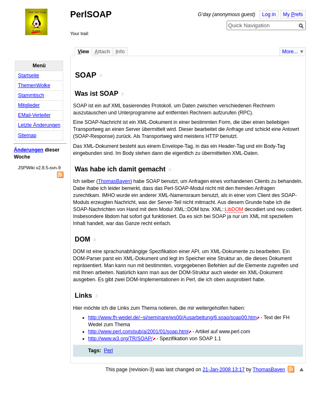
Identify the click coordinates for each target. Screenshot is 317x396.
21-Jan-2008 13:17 (224, 369)
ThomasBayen (114, 181)
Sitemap (27, 135)
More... (290, 52)
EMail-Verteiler (34, 115)
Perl (108, 350)
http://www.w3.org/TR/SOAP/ (120, 338)
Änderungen (28, 150)
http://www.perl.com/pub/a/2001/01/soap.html (138, 331)
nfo (120, 52)
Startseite (28, 75)
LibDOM (234, 209)
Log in (269, 14)
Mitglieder (29, 105)
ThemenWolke (34, 85)
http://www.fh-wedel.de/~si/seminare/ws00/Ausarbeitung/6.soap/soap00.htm (172, 317)
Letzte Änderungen (39, 125)
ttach (102, 52)
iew (83, 52)
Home (44, 22)
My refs (293, 14)
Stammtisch (31, 95)
